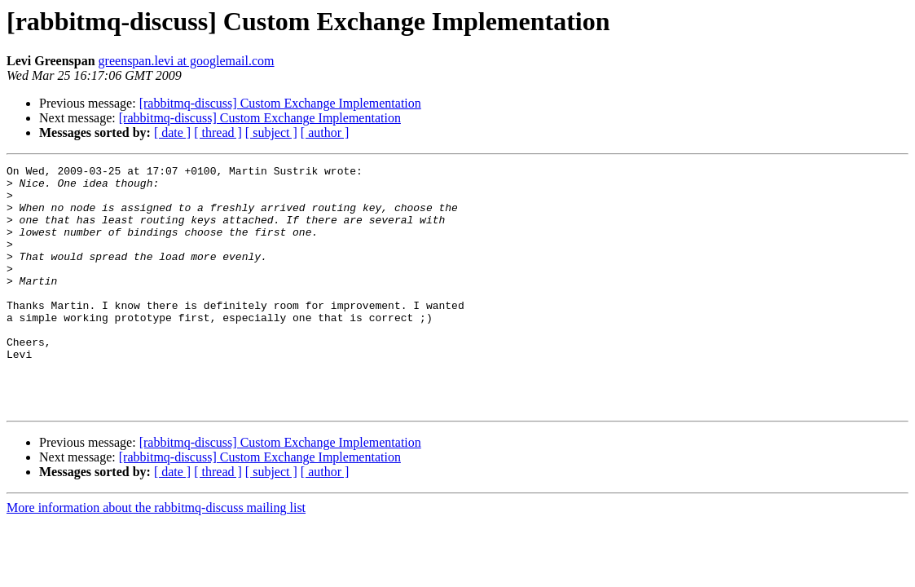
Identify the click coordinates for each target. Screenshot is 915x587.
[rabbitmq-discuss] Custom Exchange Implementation (280, 103)
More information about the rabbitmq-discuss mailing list (156, 556)
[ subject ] (271, 132)
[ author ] (325, 132)
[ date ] (172, 132)
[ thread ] (218, 132)
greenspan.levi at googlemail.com (187, 61)
